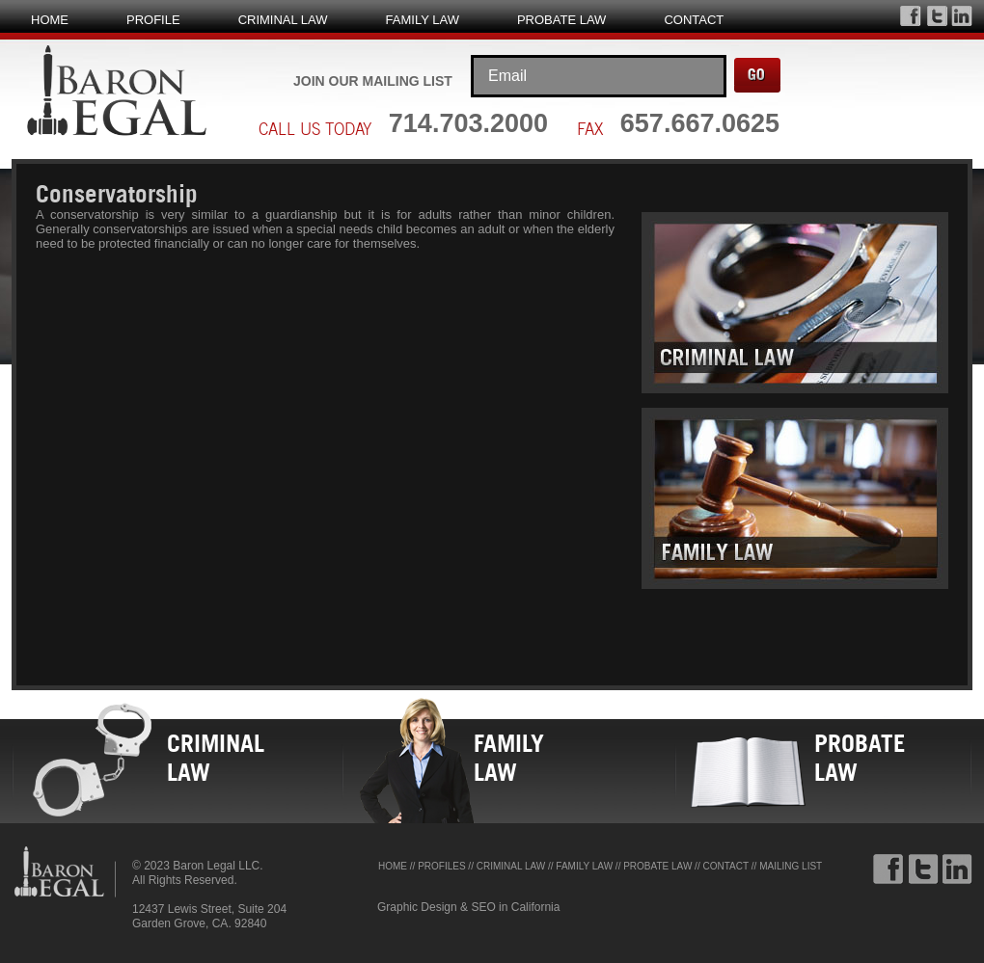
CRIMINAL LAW (283, 20)
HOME (49, 20)
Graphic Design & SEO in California (468, 907)
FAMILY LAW (422, 20)
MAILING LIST (790, 866)
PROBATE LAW (561, 20)
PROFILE (153, 20)
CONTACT (694, 20)
